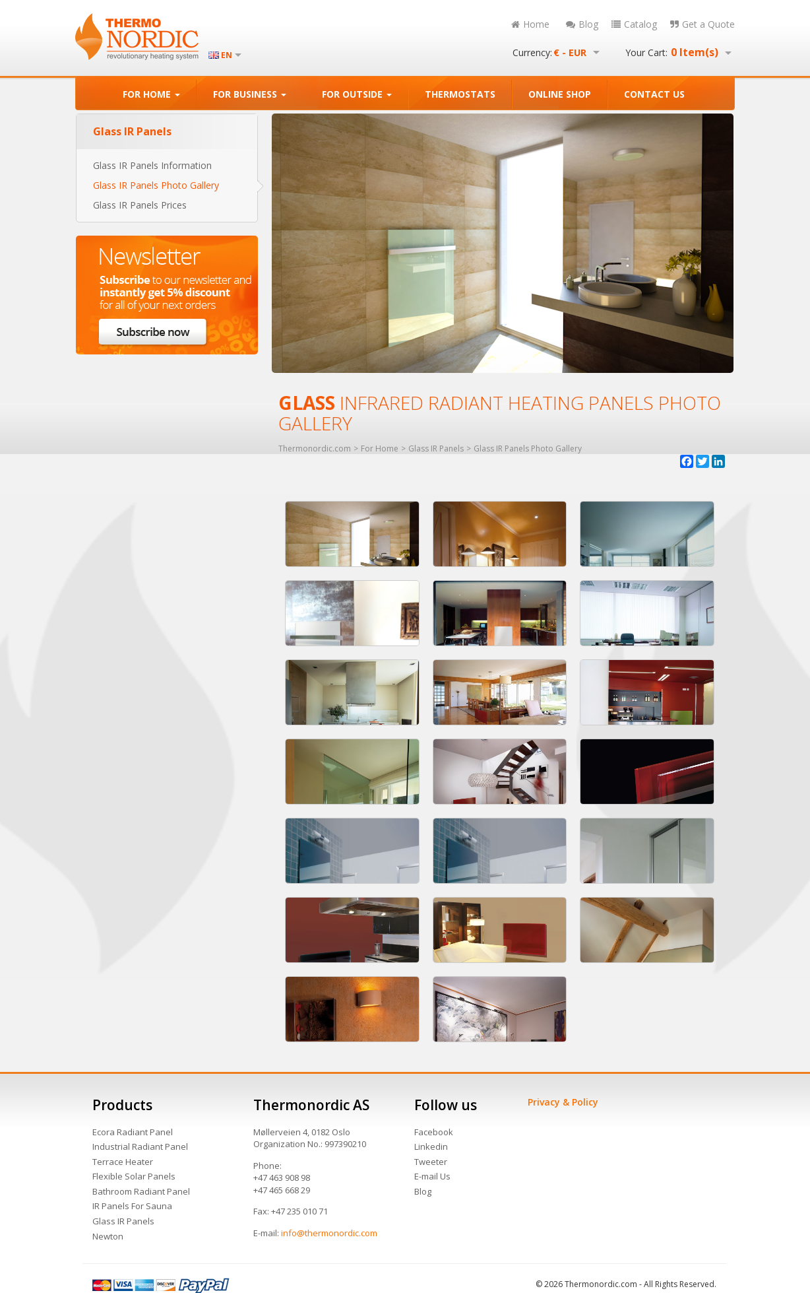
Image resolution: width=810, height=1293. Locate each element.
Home (530, 24)
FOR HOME (151, 94)
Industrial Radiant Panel (140, 1146)
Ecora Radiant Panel (132, 1132)
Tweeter (430, 1162)
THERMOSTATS (460, 94)
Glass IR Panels (123, 1221)
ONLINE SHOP (559, 94)
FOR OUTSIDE (357, 94)
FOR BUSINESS (249, 94)
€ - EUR (569, 53)
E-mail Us (432, 1176)
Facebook (433, 1132)
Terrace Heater (122, 1162)
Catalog (634, 24)
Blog (582, 24)
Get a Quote (702, 24)
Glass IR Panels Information (152, 165)
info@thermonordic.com (329, 1233)
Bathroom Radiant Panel (141, 1191)
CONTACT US (654, 94)
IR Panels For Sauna (132, 1206)
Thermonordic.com (314, 449)
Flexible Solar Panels (133, 1176)
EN (226, 55)
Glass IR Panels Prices (140, 205)
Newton (107, 1236)
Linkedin (431, 1146)
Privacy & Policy (563, 1102)
